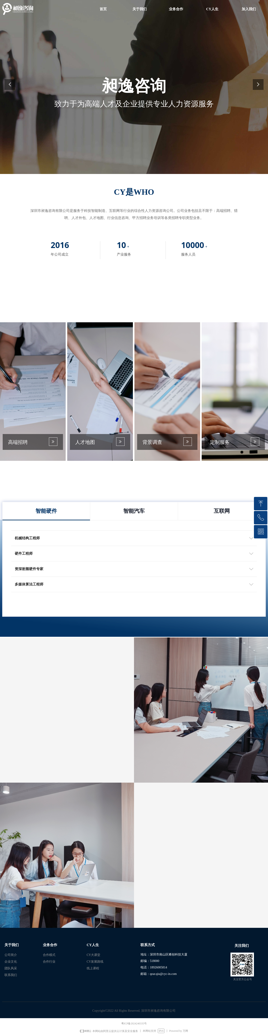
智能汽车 (134, 511)
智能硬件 (46, 511)
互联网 (222, 511)
